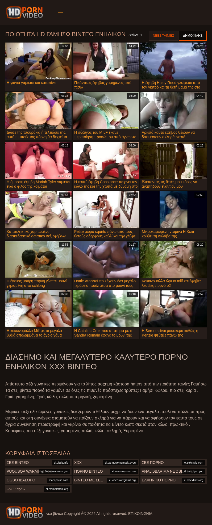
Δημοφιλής (192, 35)
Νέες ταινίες (163, 35)
